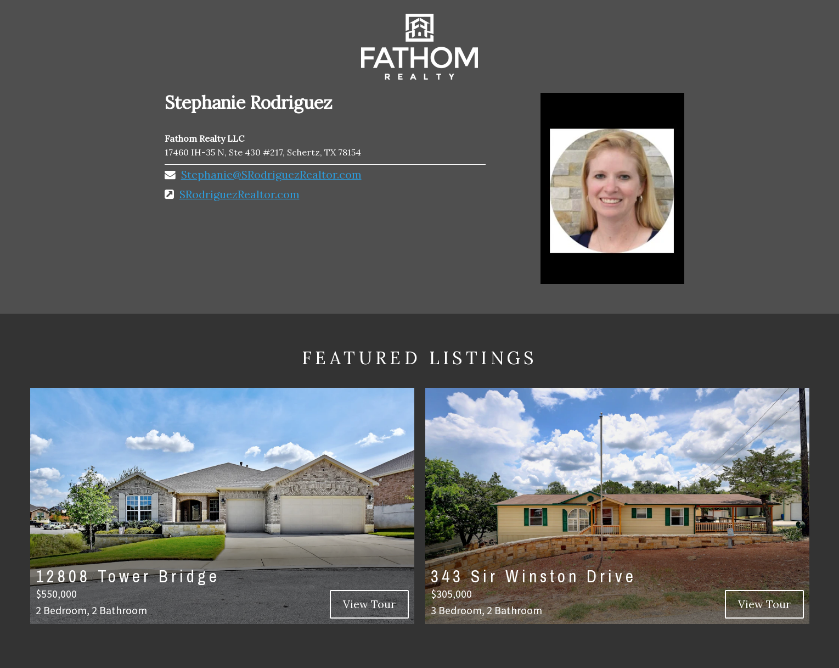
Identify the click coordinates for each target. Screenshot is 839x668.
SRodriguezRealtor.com (239, 194)
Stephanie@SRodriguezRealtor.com (271, 174)
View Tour (369, 604)
